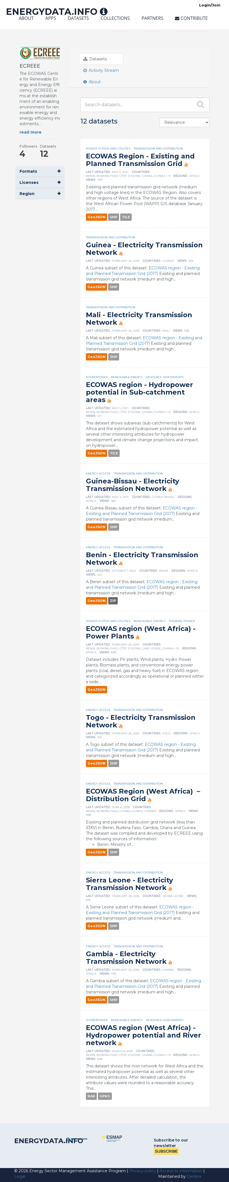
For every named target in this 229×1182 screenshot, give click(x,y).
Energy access (98, 473)
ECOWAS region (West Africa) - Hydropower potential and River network (143, 1035)
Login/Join (209, 5)
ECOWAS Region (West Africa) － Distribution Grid (144, 795)
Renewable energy (127, 377)
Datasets (78, 18)
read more (31, 132)
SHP (113, 217)
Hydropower (97, 377)
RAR (91, 1096)
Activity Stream (101, 70)
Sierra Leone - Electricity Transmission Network (129, 884)
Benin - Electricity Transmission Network (142, 558)
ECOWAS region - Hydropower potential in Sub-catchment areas (139, 392)
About (26, 18)
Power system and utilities (108, 148)
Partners (152, 18)
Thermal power (182, 621)
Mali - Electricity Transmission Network (139, 318)
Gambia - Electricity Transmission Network (126, 957)
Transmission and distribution (158, 148)
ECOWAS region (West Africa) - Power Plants (141, 632)
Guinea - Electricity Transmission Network (144, 249)
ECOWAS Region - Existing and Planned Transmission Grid (140, 160)
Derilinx (194, 1176)
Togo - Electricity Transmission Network (141, 721)
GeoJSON (96, 217)
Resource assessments (165, 377)
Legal (19, 1176)
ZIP (113, 601)
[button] (40, 171)
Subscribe (166, 1151)
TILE (126, 217)
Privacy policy (142, 1170)
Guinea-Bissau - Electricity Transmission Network (132, 485)
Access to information (181, 1170)
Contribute (191, 18)
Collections (115, 18)
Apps (50, 18)
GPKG (105, 1096)
